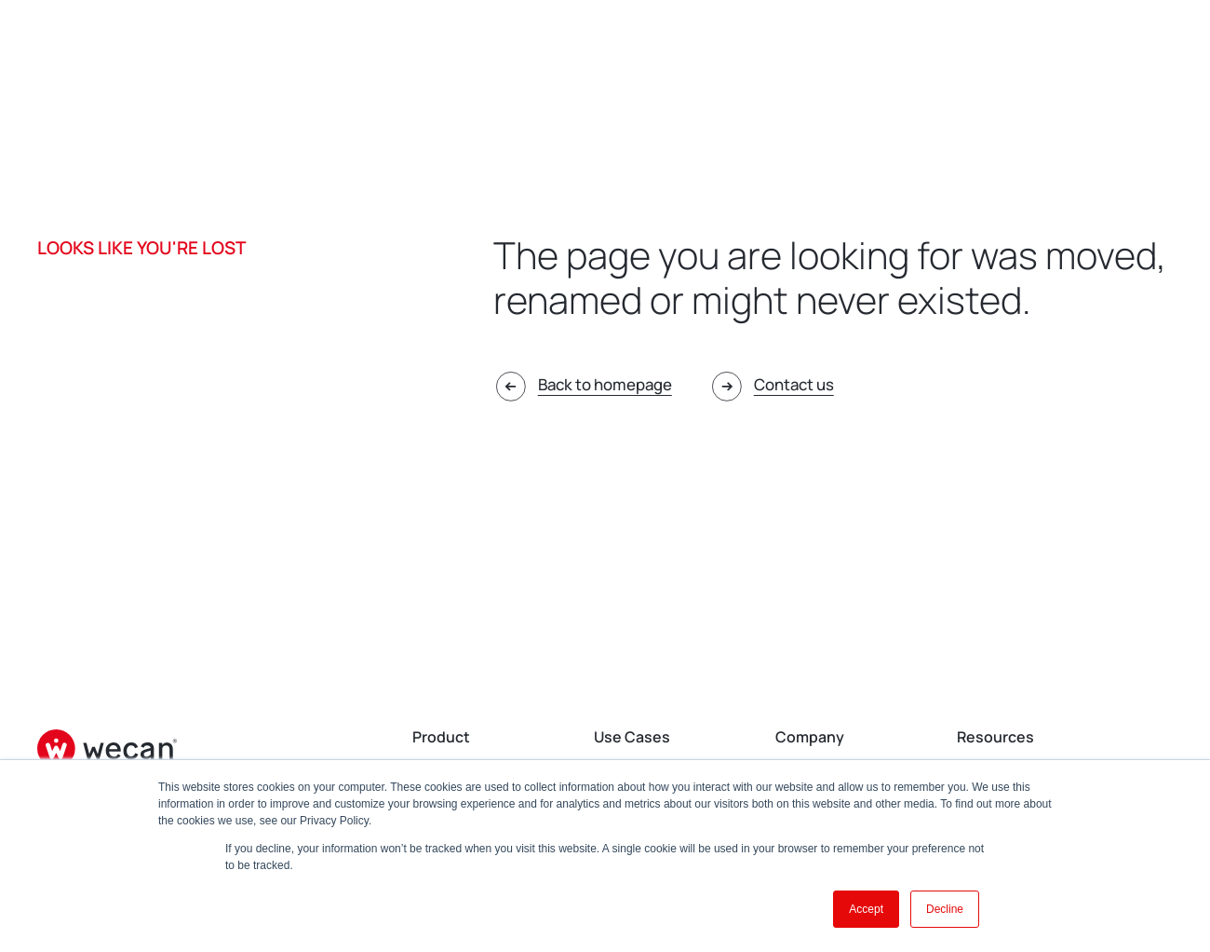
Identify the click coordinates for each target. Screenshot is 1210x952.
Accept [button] (866, 909)
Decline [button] (944, 909)
